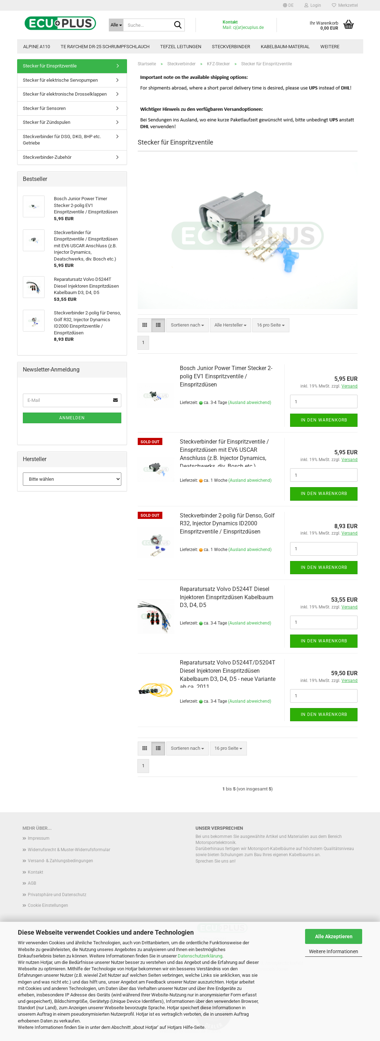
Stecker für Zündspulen (46, 122)
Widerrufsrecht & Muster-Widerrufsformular (69, 849)
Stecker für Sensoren (44, 108)
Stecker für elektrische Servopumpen (60, 80)
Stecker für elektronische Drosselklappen (65, 94)
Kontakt (35, 872)
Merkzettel (345, 5)
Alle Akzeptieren (334, 936)
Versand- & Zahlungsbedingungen (60, 860)
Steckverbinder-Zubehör (47, 157)
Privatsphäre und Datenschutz (57, 894)
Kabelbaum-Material (285, 46)
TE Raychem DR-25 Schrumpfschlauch (105, 46)
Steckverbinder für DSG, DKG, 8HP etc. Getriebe (62, 140)
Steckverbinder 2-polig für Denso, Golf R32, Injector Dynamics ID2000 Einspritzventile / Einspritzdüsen (227, 523)
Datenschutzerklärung (200, 956)
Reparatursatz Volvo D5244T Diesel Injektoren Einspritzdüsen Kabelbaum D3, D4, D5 (226, 597)
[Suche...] (116, 25)
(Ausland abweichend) (249, 402)
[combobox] (187, 325)
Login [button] (312, 5)
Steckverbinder (231, 46)
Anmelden (72, 417)
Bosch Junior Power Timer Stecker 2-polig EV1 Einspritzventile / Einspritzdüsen (226, 376)
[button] (288, 5)
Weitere (329, 46)
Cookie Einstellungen (48, 905)
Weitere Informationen (333, 951)
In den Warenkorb (324, 420)
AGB (32, 883)
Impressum (39, 838)
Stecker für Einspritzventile (50, 66)
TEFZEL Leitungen (180, 46)
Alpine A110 (36, 46)
